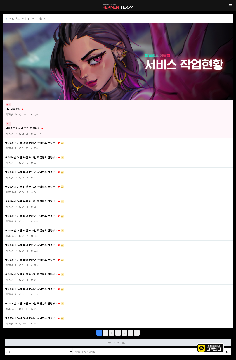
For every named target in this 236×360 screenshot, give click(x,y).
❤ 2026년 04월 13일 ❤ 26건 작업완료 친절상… (35, 245)
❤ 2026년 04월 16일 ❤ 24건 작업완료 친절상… (35, 201)
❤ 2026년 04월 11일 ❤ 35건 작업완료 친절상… (35, 274)
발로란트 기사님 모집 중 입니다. (24, 128)
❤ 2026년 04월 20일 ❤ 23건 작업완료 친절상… (35, 142)
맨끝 (137, 333)
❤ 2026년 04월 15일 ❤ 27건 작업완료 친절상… (35, 216)
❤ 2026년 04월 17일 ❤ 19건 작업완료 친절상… (35, 186)
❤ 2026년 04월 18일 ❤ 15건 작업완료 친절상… (35, 172)
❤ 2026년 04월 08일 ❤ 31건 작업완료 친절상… (35, 318)
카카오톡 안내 (14, 109)
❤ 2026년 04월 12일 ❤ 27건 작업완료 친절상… (35, 259)
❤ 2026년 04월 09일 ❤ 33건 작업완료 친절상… (35, 303)
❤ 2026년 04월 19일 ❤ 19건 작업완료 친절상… (35, 157)
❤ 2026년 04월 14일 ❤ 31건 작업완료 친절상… (35, 230)
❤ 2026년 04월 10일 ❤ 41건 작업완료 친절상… (35, 289)
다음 (130, 333)
